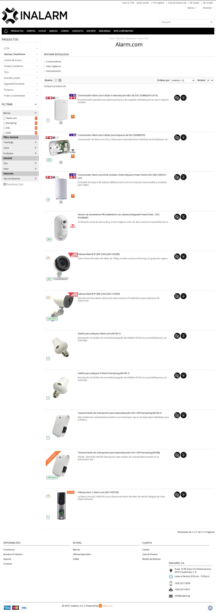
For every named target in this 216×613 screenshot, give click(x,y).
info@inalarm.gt (182, 595)
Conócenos (8, 549)
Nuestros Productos (13, 554)
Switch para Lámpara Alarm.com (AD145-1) (99, 333)
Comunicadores (53, 61)
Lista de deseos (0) (177, 2)
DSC (8, 127)
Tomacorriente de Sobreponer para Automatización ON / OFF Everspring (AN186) (119, 452)
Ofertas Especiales (82, 554)
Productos (17, 31)
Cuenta (145, 549)
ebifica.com (105, 606)
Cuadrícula (60, 80)
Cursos (65, 31)
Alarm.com (11, 118)
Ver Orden (208, 2)
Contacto (77, 31)
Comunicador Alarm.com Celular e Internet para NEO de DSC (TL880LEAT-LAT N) (117, 95)
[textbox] (187, 22)
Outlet (42, 31)
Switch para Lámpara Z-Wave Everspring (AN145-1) (103, 373)
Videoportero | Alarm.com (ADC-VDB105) (98, 492)
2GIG (8, 132)
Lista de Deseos (150, 554)
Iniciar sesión (143, 2)
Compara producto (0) (54, 86)
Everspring (11, 123)
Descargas (104, 31)
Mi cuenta (194, 2)
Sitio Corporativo (123, 31)
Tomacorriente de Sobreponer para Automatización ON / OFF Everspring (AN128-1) (119, 412)
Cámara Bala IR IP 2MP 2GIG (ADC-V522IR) (98, 254)
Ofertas (31, 31)
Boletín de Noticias (151, 559)
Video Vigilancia (53, 66)
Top (210, 607)
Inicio (112, 38)
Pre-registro (158, 2)
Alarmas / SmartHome (127, 38)
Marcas (53, 31)
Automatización (53, 71)
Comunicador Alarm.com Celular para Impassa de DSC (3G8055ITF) (111, 135)
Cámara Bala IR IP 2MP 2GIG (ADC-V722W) (99, 293)
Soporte (91, 31)
